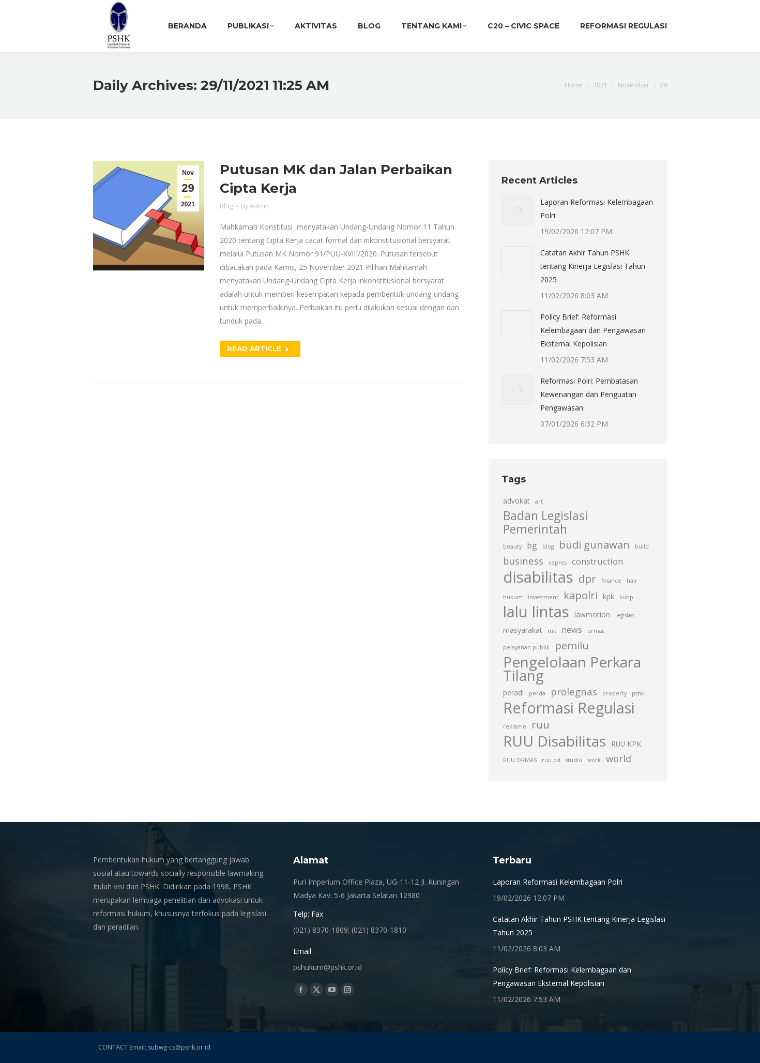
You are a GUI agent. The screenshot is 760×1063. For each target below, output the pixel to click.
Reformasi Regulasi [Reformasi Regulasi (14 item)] (569, 708)
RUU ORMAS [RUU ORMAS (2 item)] (520, 760)
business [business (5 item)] (523, 560)
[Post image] (517, 210)
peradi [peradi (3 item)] (513, 692)
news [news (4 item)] (571, 629)
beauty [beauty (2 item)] (512, 546)
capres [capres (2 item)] (558, 562)
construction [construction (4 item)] (597, 561)
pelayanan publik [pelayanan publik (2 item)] (526, 647)
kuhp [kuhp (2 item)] (626, 597)
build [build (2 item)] (642, 546)
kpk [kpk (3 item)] (608, 596)
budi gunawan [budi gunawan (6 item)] (594, 544)
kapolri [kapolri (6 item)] (581, 595)
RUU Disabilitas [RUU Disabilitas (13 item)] (554, 741)
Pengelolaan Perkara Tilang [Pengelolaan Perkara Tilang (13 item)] (572, 668)
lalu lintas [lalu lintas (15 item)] (536, 611)
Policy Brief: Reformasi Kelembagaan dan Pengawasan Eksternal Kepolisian (593, 330)
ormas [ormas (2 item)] (595, 630)
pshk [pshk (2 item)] (638, 693)
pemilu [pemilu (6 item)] (572, 645)
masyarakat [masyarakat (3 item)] (522, 630)
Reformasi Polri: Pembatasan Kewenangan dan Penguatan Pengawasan (589, 394)
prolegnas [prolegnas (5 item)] (574, 691)
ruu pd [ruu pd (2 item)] (551, 760)
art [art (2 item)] (539, 501)
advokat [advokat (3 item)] (516, 501)
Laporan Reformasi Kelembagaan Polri (596, 208)
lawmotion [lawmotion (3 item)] (592, 614)
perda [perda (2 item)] (537, 693)
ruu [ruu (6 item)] (540, 724)
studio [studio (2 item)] (574, 760)
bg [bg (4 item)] (532, 545)
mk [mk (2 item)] (552, 630)
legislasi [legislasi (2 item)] (625, 615)
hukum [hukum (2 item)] (513, 597)
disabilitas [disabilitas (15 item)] (538, 577)
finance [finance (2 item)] (611, 580)
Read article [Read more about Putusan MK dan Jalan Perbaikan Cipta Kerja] (258, 348)
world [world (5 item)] (618, 758)
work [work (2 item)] (594, 760)
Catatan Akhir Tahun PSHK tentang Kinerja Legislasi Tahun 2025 (592, 266)
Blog (226, 206)
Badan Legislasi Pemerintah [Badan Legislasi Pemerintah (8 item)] (545, 522)
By (255, 206)
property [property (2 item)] (614, 693)
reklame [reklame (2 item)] (514, 726)
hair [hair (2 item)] (632, 580)
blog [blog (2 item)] (548, 546)
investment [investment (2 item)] (543, 597)
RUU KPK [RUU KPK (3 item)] (626, 744)
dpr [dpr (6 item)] (587, 578)
